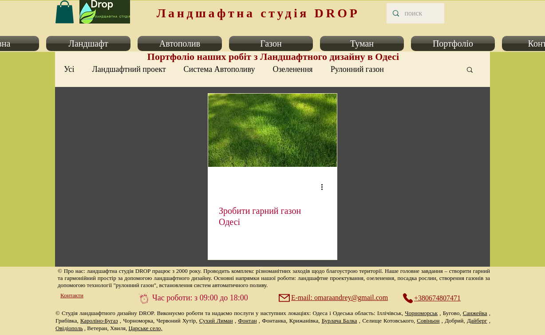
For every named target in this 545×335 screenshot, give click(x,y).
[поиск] (415, 13)
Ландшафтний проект (129, 69)
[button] (88, 43)
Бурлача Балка (339, 320)
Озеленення (292, 69)
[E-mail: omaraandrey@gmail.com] (334, 297)
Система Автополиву (219, 69)
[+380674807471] (436, 298)
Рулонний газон (357, 69)
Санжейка (475, 313)
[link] (64, 11)
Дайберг (477, 320)
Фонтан (247, 320)
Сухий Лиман (216, 320)
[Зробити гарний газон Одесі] (272, 130)
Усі (69, 69)
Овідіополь (69, 328)
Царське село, (145, 328)
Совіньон (428, 320)
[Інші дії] (325, 186)
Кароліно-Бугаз (99, 320)
